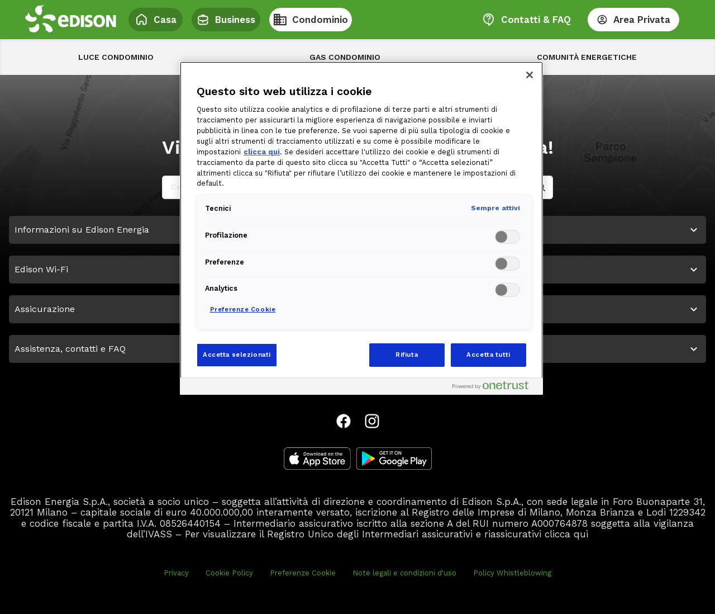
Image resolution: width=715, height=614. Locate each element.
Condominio (310, 19)
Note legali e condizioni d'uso (404, 573)
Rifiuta (406, 354)
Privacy (176, 573)
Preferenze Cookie (303, 573)
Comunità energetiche (587, 57)
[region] (361, 228)
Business (225, 19)
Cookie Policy (229, 573)
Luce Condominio (116, 57)
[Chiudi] (529, 75)
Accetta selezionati (237, 354)
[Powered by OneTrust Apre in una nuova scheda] (494, 388)
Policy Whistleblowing (512, 573)
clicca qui (566, 534)
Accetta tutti (488, 354)
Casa (156, 19)
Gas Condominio (344, 57)
